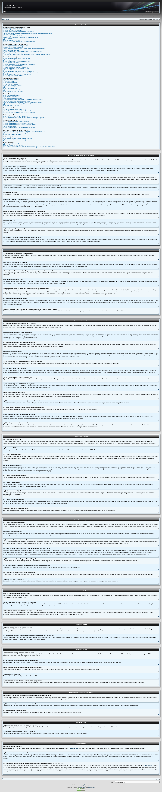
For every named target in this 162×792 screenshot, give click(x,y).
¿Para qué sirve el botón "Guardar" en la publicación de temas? (20, 73)
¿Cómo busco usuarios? (10, 126)
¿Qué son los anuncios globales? (12, 85)
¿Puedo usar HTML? (9, 81)
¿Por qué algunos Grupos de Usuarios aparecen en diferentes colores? (22, 102)
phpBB (74, 786)
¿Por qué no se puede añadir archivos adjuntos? (16, 68)
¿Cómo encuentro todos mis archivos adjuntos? (16, 140)
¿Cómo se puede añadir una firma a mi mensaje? (16, 61)
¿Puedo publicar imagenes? (11, 84)
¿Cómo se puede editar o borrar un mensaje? (15, 60)
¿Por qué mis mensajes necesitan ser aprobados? (17, 74)
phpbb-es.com (91, 787)
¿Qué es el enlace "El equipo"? (11, 105)
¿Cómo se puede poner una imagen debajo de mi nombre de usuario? (22, 51)
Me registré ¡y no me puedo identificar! (13, 36)
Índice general (5, 19)
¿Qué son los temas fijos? (10, 88)
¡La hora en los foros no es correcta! (13, 47)
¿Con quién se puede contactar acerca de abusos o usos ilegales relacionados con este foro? (29, 147)
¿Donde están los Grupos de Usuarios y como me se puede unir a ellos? (23, 99)
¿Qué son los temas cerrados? (11, 90)
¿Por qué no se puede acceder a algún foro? (15, 67)
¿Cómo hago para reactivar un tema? (13, 75)
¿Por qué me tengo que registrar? (12, 30)
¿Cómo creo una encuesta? (10, 63)
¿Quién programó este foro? (11, 144)
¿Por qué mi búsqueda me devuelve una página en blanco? (19, 124)
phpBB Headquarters (87, 785)
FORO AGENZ (10, 6)
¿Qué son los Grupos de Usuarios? (13, 98)
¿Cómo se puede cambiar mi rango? (13, 53)
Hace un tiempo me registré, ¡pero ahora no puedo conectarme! (20, 37)
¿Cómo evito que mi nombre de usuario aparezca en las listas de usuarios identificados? (27, 33)
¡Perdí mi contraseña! (9, 34)
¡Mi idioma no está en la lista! (11, 50)
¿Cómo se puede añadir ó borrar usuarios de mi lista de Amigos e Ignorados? (24, 117)
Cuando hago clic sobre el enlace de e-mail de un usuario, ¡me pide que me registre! (26, 54)
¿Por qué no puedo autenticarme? (12, 29)
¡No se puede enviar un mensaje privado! (14, 109)
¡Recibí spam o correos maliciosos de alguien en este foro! (19, 112)
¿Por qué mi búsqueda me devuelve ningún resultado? (18, 123)
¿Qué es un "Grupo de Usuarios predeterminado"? (17, 104)
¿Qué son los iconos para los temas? (13, 91)
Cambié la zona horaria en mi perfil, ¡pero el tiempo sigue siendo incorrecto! (24, 48)
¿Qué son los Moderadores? (11, 96)
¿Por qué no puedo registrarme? (12, 40)
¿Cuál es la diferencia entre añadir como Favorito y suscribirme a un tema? (24, 131)
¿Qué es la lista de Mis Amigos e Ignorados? (15, 116)
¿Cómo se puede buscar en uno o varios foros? (16, 122)
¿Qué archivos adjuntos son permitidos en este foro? (17, 138)
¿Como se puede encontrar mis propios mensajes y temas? (19, 127)
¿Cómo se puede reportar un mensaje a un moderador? (18, 71)
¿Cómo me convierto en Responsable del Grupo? (16, 101)
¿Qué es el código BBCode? (11, 80)
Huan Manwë (82, 787)
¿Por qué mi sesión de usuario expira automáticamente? (18, 31)
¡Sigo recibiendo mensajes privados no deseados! (17, 111)
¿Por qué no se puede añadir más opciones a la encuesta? (19, 64)
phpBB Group (74, 748)
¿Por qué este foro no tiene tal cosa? (13, 145)
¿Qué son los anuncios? (10, 87)
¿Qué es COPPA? (8, 39)
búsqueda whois (147, 765)
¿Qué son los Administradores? (11, 95)
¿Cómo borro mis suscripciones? (12, 134)
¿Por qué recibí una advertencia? (12, 70)
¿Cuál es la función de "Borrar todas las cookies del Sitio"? (19, 42)
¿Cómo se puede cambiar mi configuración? (15, 46)
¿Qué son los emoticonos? (10, 82)
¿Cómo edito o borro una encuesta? (13, 65)
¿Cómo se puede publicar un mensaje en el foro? (16, 58)
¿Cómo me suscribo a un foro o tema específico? (16, 133)
